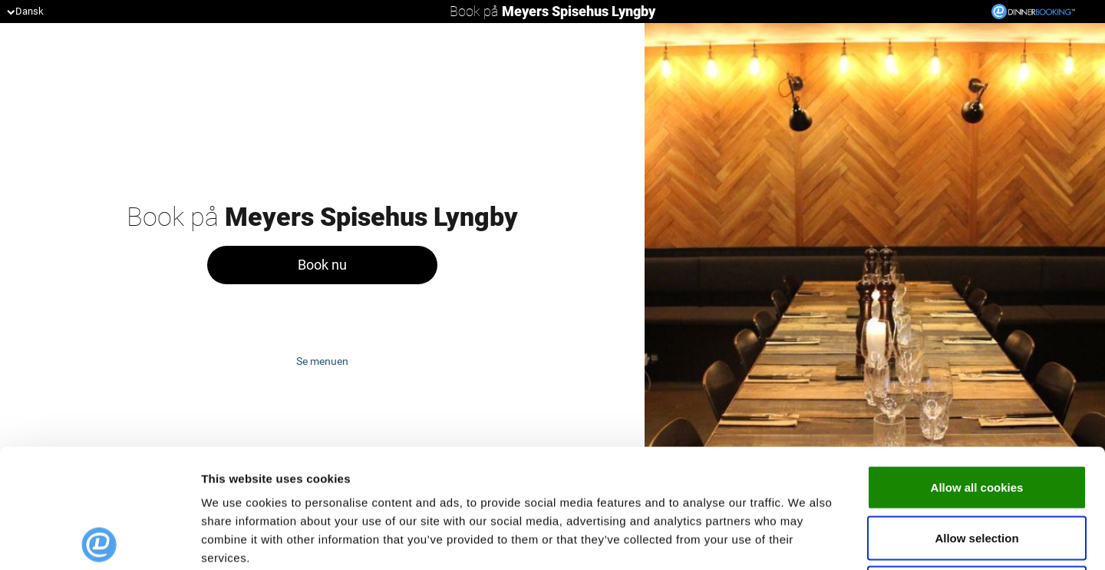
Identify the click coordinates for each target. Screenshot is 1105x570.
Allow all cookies (977, 368)
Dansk (25, 11)
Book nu (322, 265)
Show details (805, 539)
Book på (552, 11)
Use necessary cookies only (977, 469)
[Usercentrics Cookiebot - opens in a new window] (99, 540)
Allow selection (976, 419)
